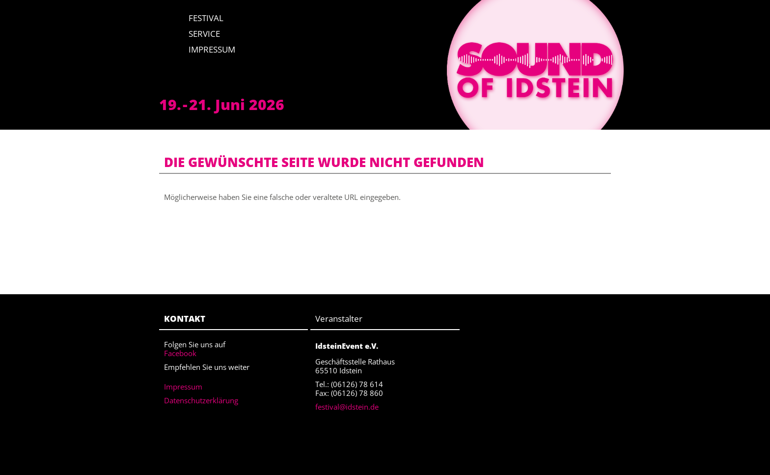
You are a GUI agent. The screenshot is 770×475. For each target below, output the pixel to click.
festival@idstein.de (347, 407)
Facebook (180, 353)
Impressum (212, 49)
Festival (206, 18)
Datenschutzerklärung (201, 400)
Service (204, 33)
